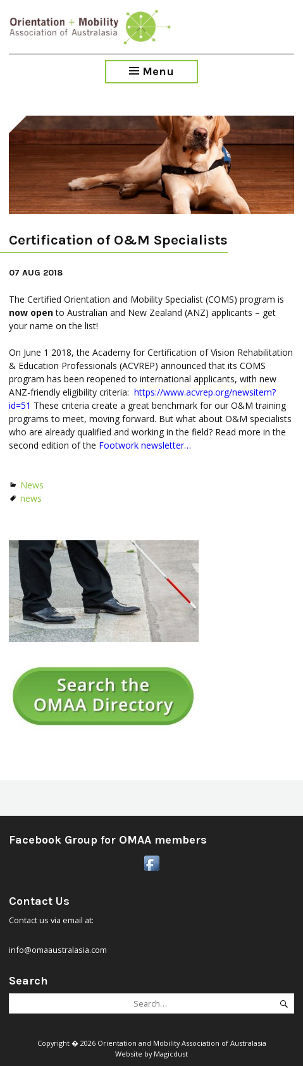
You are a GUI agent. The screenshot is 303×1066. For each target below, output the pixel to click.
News (32, 485)
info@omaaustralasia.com (58, 949)
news (31, 498)
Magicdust (171, 1053)
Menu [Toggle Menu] (151, 71)
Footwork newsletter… (145, 445)
